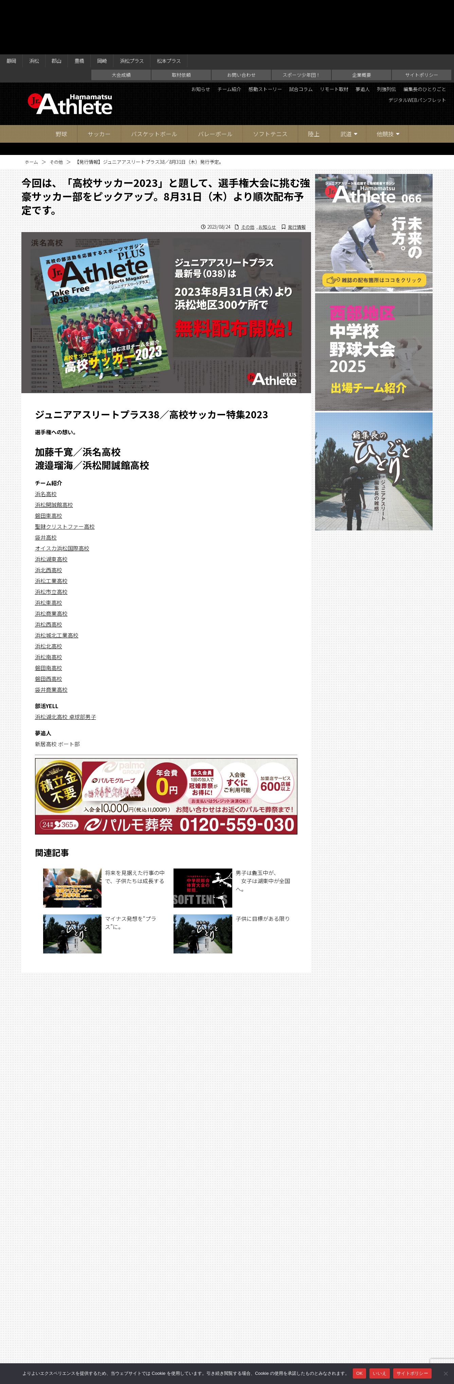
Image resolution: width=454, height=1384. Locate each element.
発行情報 (295, 174)
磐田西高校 (48, 626)
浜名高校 (46, 441)
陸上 (314, 81)
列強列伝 (435, 37)
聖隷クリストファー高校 (65, 474)
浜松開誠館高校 (54, 452)
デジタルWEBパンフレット (412, 49)
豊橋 (86, 7)
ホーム (32, 109)
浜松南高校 (48, 604)
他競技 (385, 81)
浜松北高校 (48, 594)
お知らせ (223, 37)
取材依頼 (181, 22)
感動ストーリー (296, 37)
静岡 (12, 7)
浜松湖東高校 (51, 507)
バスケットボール (154, 81)
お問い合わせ (241, 22)
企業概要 (361, 22)
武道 (346, 81)
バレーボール (215, 81)
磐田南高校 (48, 615)
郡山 (61, 7)
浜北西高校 (48, 517)
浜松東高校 (48, 550)
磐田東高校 (48, 463)
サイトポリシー (421, 22)
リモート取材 (375, 37)
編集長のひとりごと (346, 49)
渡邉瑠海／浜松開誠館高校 (92, 413)
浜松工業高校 (51, 528)
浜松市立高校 (51, 539)
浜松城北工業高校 (56, 583)
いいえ (379, 1373)
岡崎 (111, 7)
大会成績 (121, 22)
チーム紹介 (255, 37)
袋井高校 (46, 485)
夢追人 (407, 37)
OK (359, 1373)
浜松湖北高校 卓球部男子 (65, 664)
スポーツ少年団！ (302, 22)
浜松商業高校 (51, 561)
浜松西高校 (48, 572)
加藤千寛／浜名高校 (78, 399)
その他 (58, 109)
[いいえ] (445, 1373)
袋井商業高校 (51, 637)
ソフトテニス (270, 81)
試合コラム (336, 37)
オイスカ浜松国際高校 (62, 496)
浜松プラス (144, 7)
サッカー (99, 81)
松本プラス (185, 7)
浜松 (37, 7)
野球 (61, 81)
